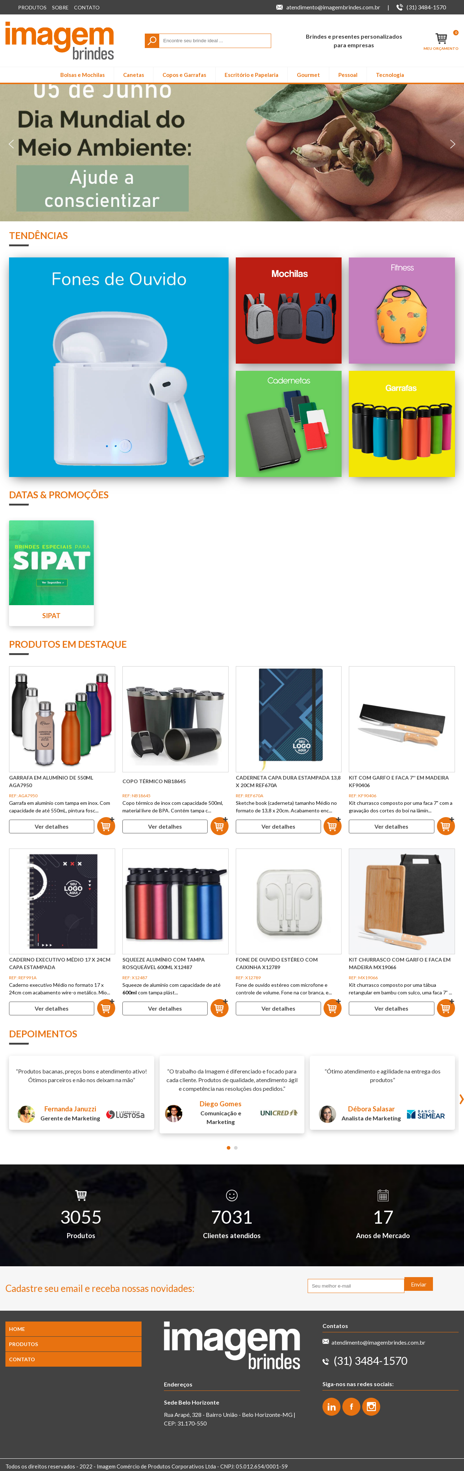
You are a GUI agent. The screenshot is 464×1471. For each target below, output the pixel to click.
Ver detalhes (52, 826)
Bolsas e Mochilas (82, 74)
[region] (232, 144)
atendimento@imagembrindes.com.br (378, 1342)
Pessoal (347, 74)
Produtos (32, 7)
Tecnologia (390, 74)
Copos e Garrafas (184, 74)
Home (17, 1329)
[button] (232, 144)
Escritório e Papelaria (251, 74)
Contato (87, 7)
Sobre (60, 7)
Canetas (133, 74)
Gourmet (308, 74)
